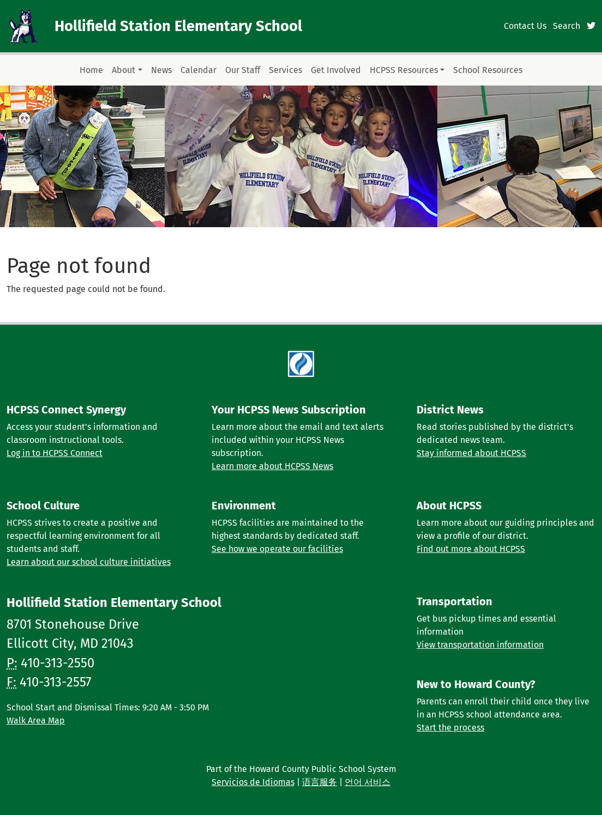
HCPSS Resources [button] (404, 70)
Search (566, 26)
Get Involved (336, 70)
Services (285, 70)
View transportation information (480, 645)
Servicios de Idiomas (253, 782)
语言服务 (319, 782)
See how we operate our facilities (277, 549)
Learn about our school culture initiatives (89, 562)
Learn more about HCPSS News (272, 466)
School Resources (487, 70)
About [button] (123, 70)
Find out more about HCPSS (471, 549)
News (161, 70)
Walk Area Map (36, 720)
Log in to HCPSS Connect (55, 453)
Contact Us (525, 26)
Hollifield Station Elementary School (178, 26)
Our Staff (242, 70)
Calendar (198, 70)
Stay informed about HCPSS (471, 453)
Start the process (450, 727)
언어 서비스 (367, 782)
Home (91, 70)
